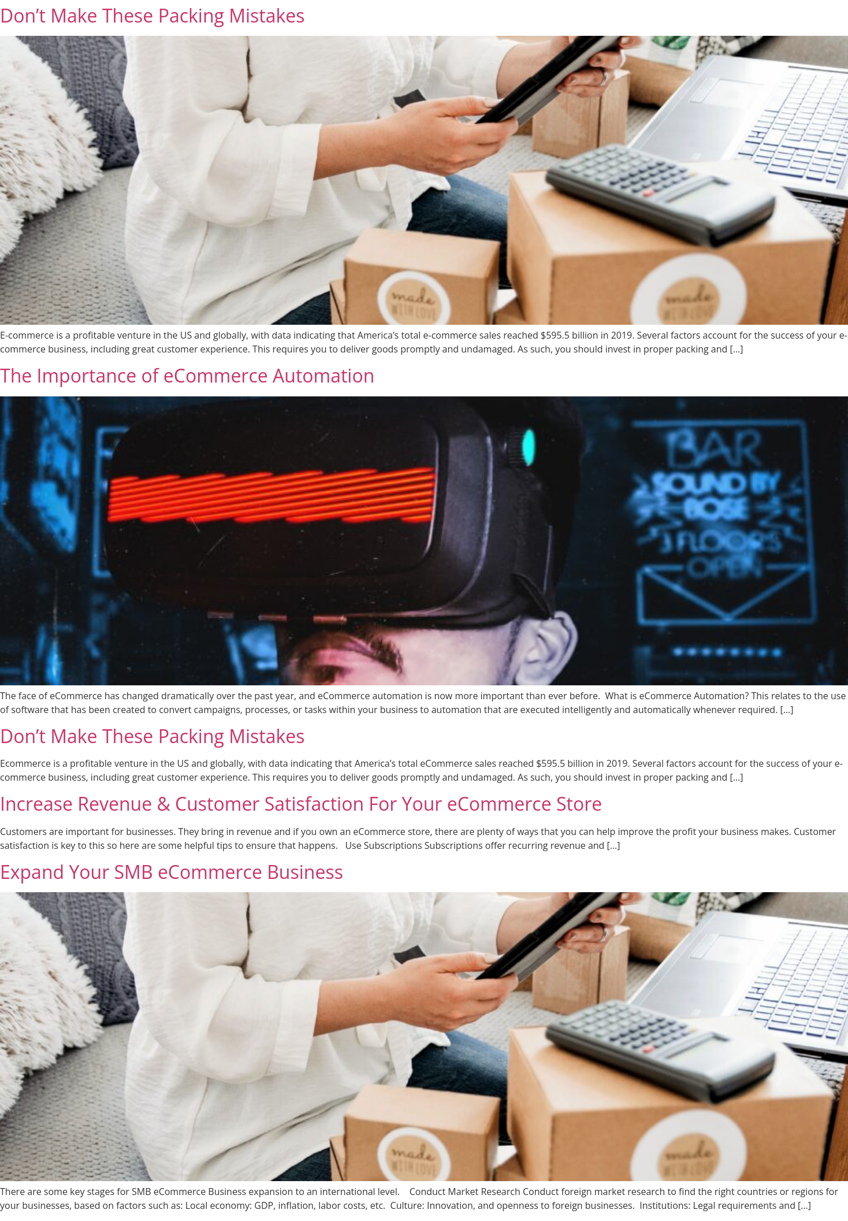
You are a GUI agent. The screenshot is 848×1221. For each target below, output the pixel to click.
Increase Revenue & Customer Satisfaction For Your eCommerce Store (301, 803)
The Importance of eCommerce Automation (187, 375)
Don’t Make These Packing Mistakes (152, 15)
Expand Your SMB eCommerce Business (171, 871)
